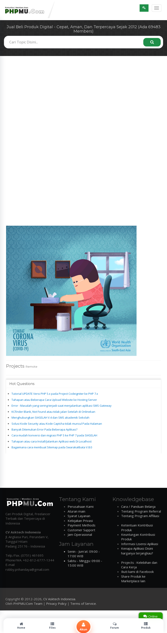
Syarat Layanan (79, 516)
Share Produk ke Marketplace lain (133, 578)
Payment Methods (81, 525)
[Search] (152, 42)
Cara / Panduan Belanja (138, 506)
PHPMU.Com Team (27, 603)
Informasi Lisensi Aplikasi (139, 544)
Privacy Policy (56, 603)
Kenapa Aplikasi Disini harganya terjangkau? (137, 550)
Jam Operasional (80, 534)
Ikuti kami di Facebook (137, 571)
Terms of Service (83, 603)
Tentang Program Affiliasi (140, 516)
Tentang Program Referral (141, 511)
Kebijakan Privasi (80, 520)
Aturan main (76, 511)
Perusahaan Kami (81, 506)
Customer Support (81, 530)
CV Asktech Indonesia (59, 599)
